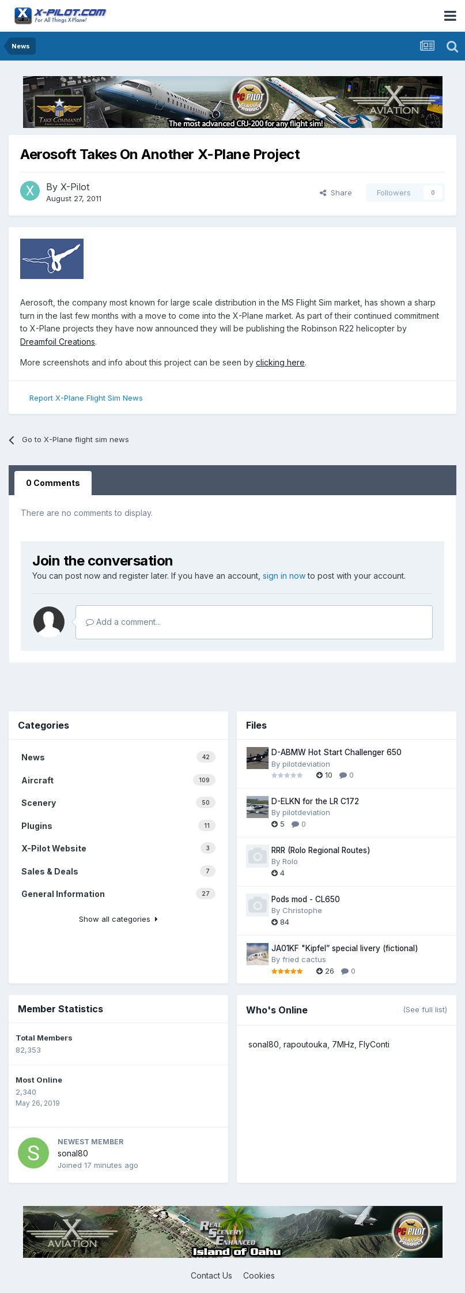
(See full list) (425, 1009)
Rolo (290, 861)
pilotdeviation (306, 763)
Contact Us (211, 1275)
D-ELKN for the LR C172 (315, 801)
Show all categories (118, 918)
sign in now (284, 575)
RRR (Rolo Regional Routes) (321, 850)
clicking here (280, 362)
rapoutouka (305, 1044)
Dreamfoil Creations (57, 341)
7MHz (343, 1044)
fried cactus (304, 959)
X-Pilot (75, 187)
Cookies (259, 1275)
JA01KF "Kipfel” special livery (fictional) (344, 948)
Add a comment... (123, 622)
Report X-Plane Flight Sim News (86, 397)
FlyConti (374, 1044)
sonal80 (73, 1153)
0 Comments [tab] (53, 483)
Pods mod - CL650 (305, 899)
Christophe (302, 910)
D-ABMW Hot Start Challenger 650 (336, 752)
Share (336, 192)
